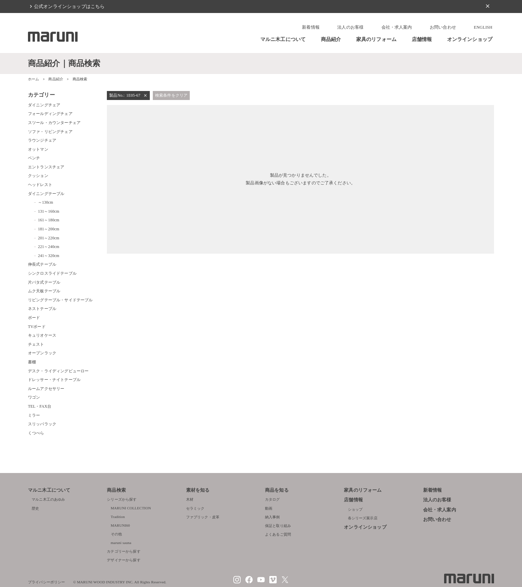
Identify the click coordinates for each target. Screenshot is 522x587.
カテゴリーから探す (123, 551)
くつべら (36, 433)
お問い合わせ (443, 27)
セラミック (195, 508)
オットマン (38, 149)
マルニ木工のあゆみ (48, 499)
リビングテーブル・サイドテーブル (60, 300)
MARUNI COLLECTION (131, 508)
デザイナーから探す (123, 560)
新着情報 (311, 27)
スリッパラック (42, 424)
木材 (189, 499)
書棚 (32, 362)
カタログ (272, 499)
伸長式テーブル (42, 264)
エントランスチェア (46, 167)
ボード (34, 317)
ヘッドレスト (40, 184)
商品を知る (277, 490)
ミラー (34, 415)
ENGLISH (483, 27)
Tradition (118, 517)
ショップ (355, 509)
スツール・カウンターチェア (54, 122)
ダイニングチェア (44, 105)
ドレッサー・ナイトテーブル (54, 379)
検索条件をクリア (171, 95)
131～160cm (48, 211)
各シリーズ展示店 (363, 518)
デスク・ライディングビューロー (58, 371)
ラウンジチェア (42, 140)
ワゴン (34, 397)
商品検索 (116, 490)
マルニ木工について (283, 39)
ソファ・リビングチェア (50, 131)
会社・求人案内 (397, 27)
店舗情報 (422, 39)
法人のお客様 (350, 27)
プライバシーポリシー (46, 582)
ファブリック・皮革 (202, 517)
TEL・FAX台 (39, 406)
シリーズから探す (121, 499)
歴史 (35, 508)
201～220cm (48, 238)
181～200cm (48, 229)
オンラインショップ (469, 39)
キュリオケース (42, 335)
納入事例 (272, 517)
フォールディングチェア (50, 113)
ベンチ (34, 158)
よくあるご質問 (278, 534)
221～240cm (48, 246)
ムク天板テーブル (44, 291)
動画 (268, 508)
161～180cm (48, 220)
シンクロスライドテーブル (52, 273)
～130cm (45, 202)
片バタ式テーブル (44, 282)
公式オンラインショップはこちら (69, 6)
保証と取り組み (278, 526)
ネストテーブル (42, 308)
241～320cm (48, 255)
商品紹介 (331, 39)
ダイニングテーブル (46, 193)
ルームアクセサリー (46, 388)
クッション (38, 175)
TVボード (37, 326)
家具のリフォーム (376, 39)
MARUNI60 (120, 525)
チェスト (36, 344)
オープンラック (42, 353)
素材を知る (198, 490)
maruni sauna (121, 543)
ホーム (33, 79)
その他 (116, 534)
